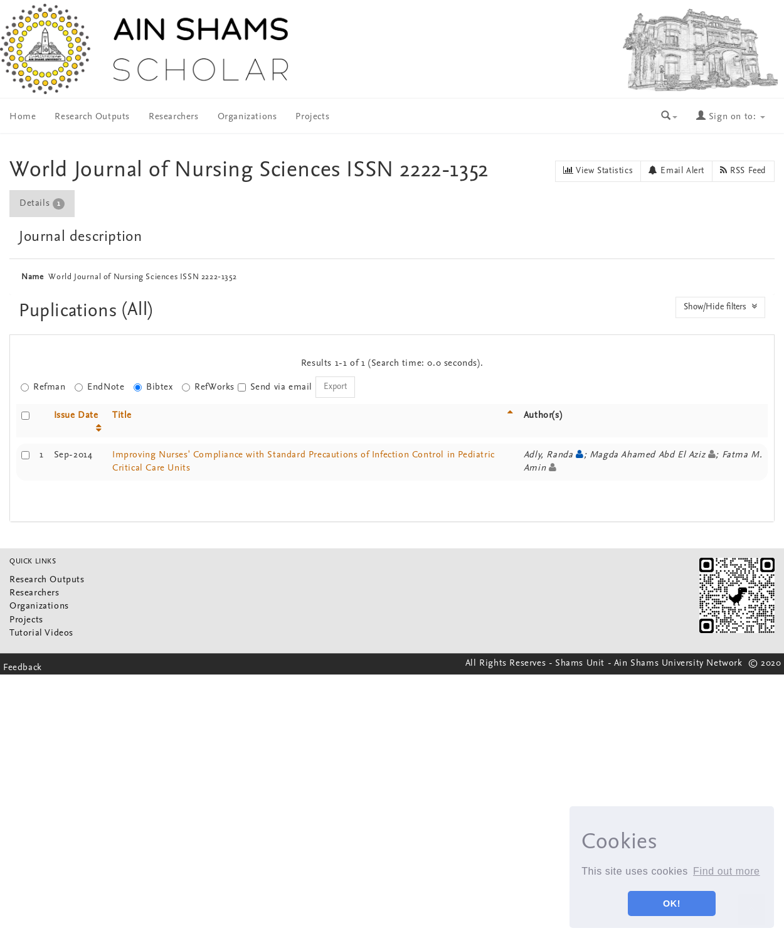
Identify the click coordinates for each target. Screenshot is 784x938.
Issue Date (76, 415)
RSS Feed (743, 171)
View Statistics (598, 171)
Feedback (22, 668)
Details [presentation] (42, 204)
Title (122, 415)
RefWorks (208, 387)
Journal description (80, 237)
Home (22, 117)
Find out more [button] (726, 871)
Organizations (247, 117)
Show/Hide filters (720, 307)
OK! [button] (672, 903)
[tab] (42, 203)
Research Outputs (92, 117)
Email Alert (676, 171)
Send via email (275, 387)
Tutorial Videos (41, 633)
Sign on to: (730, 117)
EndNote (99, 387)
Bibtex (153, 387)
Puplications (70, 311)
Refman (43, 387)
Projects (312, 117)
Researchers (174, 117)
